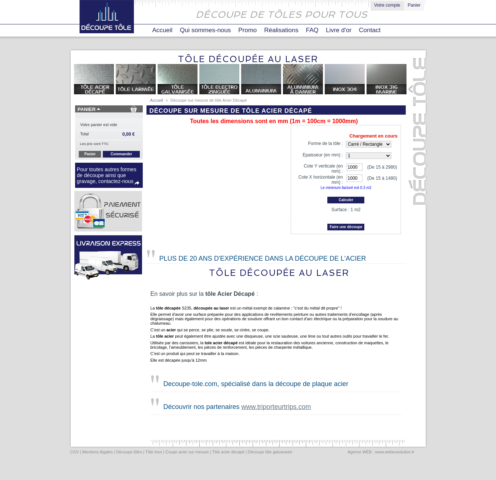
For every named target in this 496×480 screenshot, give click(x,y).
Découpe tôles (129, 455)
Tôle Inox (153, 455)
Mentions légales (97, 455)
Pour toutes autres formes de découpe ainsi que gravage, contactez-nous (106, 175)
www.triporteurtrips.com (276, 409)
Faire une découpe (346, 230)
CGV (74, 455)
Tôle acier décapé (228, 455)
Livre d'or (338, 30)
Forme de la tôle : (325, 143)
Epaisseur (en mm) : (323, 155)
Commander (121, 154)
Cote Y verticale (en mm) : (323, 168)
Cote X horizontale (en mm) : (320, 180)
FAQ (312, 30)
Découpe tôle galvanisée (270, 455)
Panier (414, 5)
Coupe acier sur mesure (187, 455)
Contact (370, 30)
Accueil (162, 30)
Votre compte (387, 5)
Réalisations (281, 30)
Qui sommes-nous (205, 30)
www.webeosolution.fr (394, 455)
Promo (247, 30)
